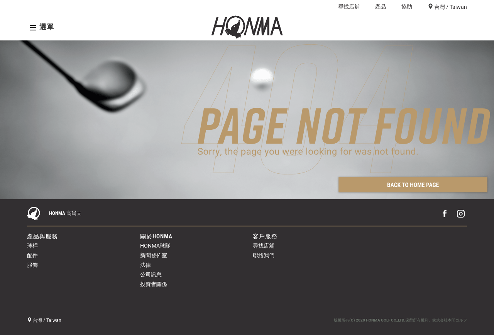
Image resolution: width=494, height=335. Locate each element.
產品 (380, 6)
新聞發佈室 (153, 255)
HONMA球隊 (155, 246)
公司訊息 (151, 274)
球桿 (32, 246)
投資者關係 (153, 284)
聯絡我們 (263, 255)
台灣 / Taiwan (450, 7)
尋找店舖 (349, 6)
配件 (32, 255)
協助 (406, 6)
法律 (145, 265)
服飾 (32, 265)
